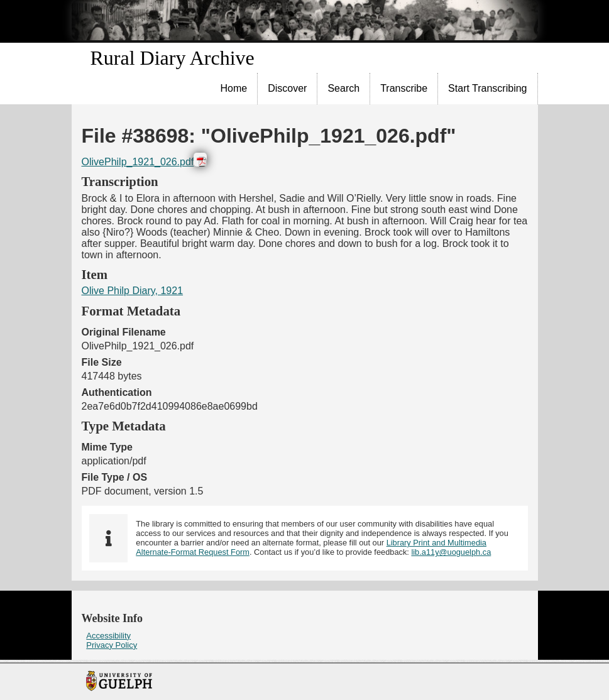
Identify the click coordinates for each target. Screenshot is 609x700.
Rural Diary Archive (173, 57)
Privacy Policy (111, 645)
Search (343, 88)
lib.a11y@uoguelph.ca (451, 552)
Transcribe (403, 88)
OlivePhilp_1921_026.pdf (138, 161)
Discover (287, 88)
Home (234, 88)
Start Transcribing (487, 88)
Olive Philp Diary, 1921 (133, 290)
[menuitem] (234, 88)
